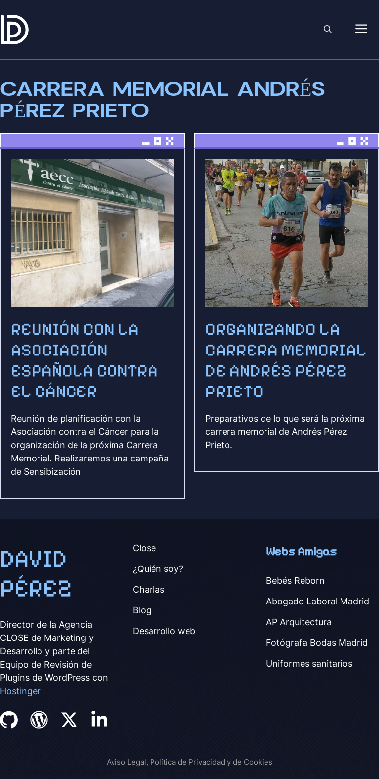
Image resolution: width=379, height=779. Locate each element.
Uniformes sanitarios (309, 663)
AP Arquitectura (299, 622)
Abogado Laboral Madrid (317, 601)
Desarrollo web (164, 631)
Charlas (148, 589)
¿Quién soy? (158, 569)
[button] (327, 29)
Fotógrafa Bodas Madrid (317, 642)
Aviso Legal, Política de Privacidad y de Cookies (189, 762)
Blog (142, 610)
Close (144, 548)
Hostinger (20, 691)
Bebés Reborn (295, 580)
